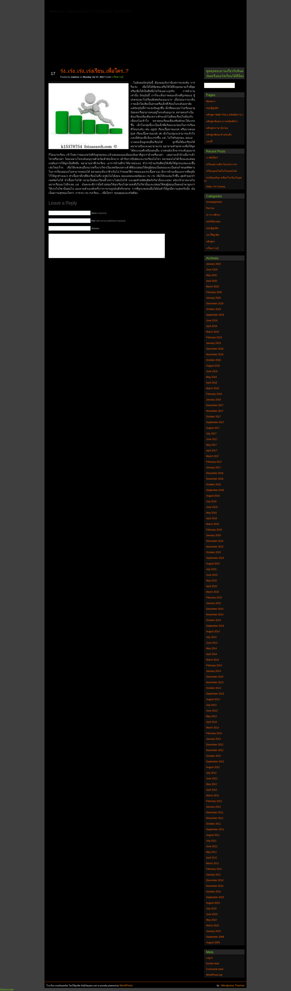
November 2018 (214, 354)
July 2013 (211, 705)
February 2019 (214, 337)
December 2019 (214, 303)
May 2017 (211, 444)
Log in (209, 957)
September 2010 (215, 897)
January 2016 (213, 535)
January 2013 (213, 739)
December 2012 (214, 744)
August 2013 (213, 699)
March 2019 (212, 331)
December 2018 (214, 348)
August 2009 (213, 942)
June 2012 (211, 778)
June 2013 (211, 710)
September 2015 (215, 558)
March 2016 (212, 524)
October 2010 (213, 891)
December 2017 (214, 405)
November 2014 (214, 614)
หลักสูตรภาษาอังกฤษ (70, 11)
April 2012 (211, 789)
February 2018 (214, 394)
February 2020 (214, 292)
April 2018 (211, 382)
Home (60, 4)
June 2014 (211, 642)
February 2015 (214, 597)
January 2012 (213, 806)
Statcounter (7, 989)
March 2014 (212, 659)
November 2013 (214, 682)
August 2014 (213, 631)
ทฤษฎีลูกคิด (96, 5)
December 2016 (214, 473)
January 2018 (213, 399)
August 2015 (213, 563)
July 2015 (211, 569)
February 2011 (214, 869)
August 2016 (213, 495)
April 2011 (211, 857)
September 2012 (215, 761)
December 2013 (214, 676)
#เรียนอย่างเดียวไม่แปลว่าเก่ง (221, 164)
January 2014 (213, 671)
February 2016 (214, 529)
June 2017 (211, 439)
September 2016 (215, 490)
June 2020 (211, 269)
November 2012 (214, 750)
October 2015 (213, 552)
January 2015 (213, 603)
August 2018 (213, 365)
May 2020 (211, 275)
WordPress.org (214, 974)
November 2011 (214, 818)
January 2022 (213, 264)
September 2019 (215, 314)
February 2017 (214, 461)
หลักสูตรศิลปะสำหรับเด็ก (106, 11)
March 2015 (212, 592)
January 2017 (213, 467)
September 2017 (215, 422)
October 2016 (213, 484)
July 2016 (211, 501)
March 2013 (212, 727)
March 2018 (212, 388)
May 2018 (211, 377)
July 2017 (211, 433)
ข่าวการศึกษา (213, 214)
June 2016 (211, 507)
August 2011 (213, 835)
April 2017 (211, 450)
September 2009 (215, 936)
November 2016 (214, 478)
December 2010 (214, 880)
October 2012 (213, 756)
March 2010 (212, 925)
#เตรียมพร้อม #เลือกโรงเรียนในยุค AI (223, 179)
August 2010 (213, 903)
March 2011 (212, 863)
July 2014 (211, 637)
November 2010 (214, 886)
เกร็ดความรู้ (117, 77)
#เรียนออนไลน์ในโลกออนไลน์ (221, 171)
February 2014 (214, 665)
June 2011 (211, 846)
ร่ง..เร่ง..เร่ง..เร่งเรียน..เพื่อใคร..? (94, 71)
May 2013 (211, 716)
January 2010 (213, 931)
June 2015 (211, 575)
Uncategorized (214, 202)
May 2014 (211, 648)
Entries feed (212, 963)
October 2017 (213, 416)
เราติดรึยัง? (212, 157)
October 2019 (213, 309)
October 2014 (213, 620)
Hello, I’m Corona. (216, 186)
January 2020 (213, 297)
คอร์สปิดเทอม (213, 221)
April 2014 (211, 654)
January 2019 (213, 343)
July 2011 (211, 840)
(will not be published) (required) (108, 221)
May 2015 (211, 580)
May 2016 (211, 512)
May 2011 (211, 852)
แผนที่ (212, 5)
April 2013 (211, 722)
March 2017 (212, 456)
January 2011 (213, 874)
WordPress (126, 985)
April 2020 (211, 281)
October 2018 (213, 360)
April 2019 (211, 326)
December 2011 (214, 812)
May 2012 (211, 784)
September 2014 (215, 625)
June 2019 (211, 320)
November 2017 (214, 411)
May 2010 (211, 919)
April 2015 (211, 586)
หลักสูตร (210, 241)
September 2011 (215, 829)
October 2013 (213, 688)
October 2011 (213, 823)
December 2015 (214, 541)
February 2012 (214, 801)
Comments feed (214, 969)
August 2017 (213, 428)
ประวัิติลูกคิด (212, 234)
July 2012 (211, 772)
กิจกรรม (210, 208)
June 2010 (211, 914)
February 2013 (214, 733)
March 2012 (212, 795)
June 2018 (211, 371)
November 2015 (214, 546)
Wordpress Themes (233, 985)
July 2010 (211, 908)
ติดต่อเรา (77, 5)
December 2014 (214, 608)
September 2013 (215, 693)
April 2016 (211, 518)
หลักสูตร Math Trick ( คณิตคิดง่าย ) (179, 5)
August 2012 (213, 767)
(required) (98, 213)
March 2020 (212, 286)
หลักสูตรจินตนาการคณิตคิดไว (130, 5)
